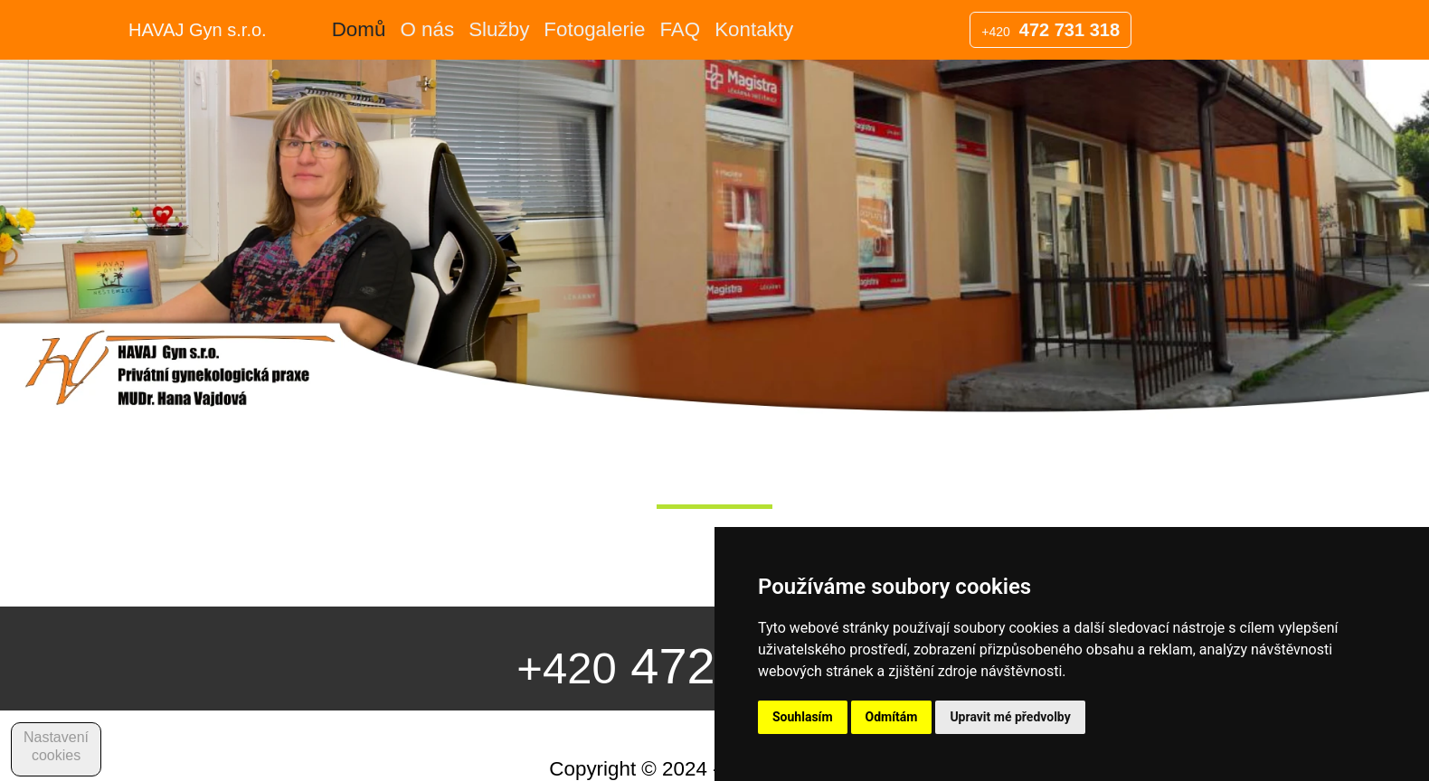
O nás (427, 29)
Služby (498, 29)
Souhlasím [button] (802, 717)
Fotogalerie (594, 29)
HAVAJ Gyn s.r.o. (197, 30)
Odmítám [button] (892, 717)
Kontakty (753, 29)
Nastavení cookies (56, 746)
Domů (359, 29)
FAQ (679, 29)
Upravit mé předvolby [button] (1010, 717)
